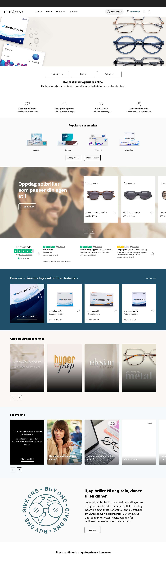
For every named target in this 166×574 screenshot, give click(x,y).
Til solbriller (27, 207)
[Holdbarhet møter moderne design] (139, 368)
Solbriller (66, 12)
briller (81, 86)
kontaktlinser (70, 86)
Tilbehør (79, 12)
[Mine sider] (137, 11)
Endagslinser (73, 158)
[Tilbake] (86, 231)
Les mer (92, 530)
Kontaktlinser (57, 74)
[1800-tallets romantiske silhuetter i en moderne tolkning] (27, 368)
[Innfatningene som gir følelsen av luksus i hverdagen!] (102, 368)
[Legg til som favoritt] (114, 212)
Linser (45, 12)
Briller (55, 12)
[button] (119, 12)
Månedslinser (92, 158)
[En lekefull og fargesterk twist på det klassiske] (64, 368)
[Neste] (92, 231)
